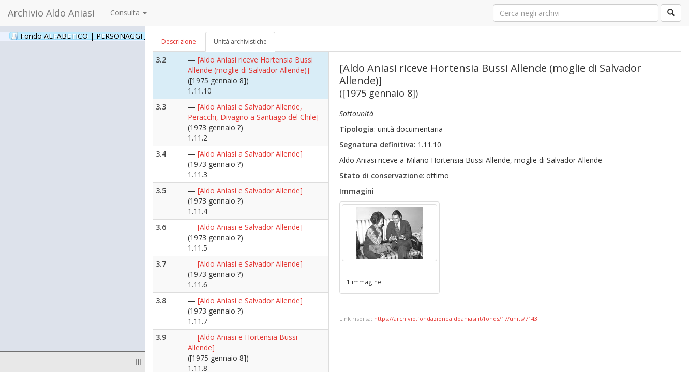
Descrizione (178, 41)
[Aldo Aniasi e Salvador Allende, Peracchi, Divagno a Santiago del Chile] (253, 112)
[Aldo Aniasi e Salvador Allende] (250, 190)
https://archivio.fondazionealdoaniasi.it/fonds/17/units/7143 (455, 318)
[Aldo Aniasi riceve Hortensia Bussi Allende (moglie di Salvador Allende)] (250, 65)
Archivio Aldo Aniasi (51, 13)
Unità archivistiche (240, 41)
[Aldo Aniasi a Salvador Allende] (250, 154)
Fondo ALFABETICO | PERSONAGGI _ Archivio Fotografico (125, 36)
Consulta (128, 13)
